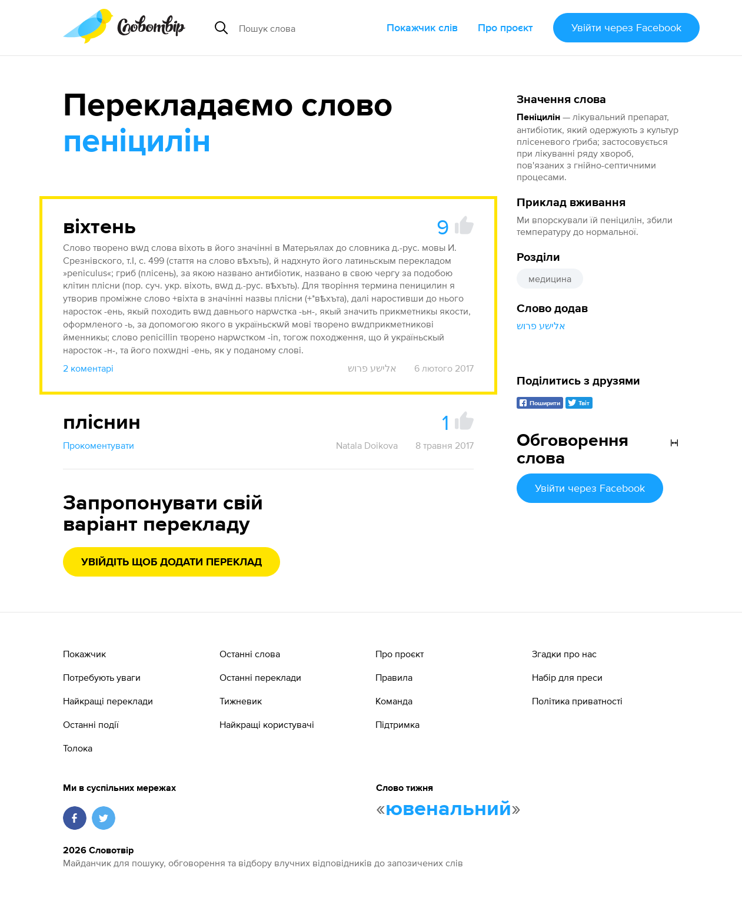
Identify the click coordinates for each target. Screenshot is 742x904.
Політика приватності (577, 701)
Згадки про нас (564, 653)
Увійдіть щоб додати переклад (171, 562)
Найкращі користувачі (266, 724)
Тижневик (240, 701)
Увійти (626, 27)
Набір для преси (567, 677)
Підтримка (397, 724)
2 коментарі (88, 368)
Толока (77, 748)
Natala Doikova (367, 445)
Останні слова (249, 653)
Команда (393, 701)
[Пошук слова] (308, 28)
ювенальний (448, 809)
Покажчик (84, 653)
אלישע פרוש (541, 325)
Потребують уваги (102, 677)
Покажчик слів (422, 27)
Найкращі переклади (108, 701)
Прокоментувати (98, 445)
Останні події (91, 724)
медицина (549, 278)
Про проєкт (505, 27)
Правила (393, 677)
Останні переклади (260, 677)
